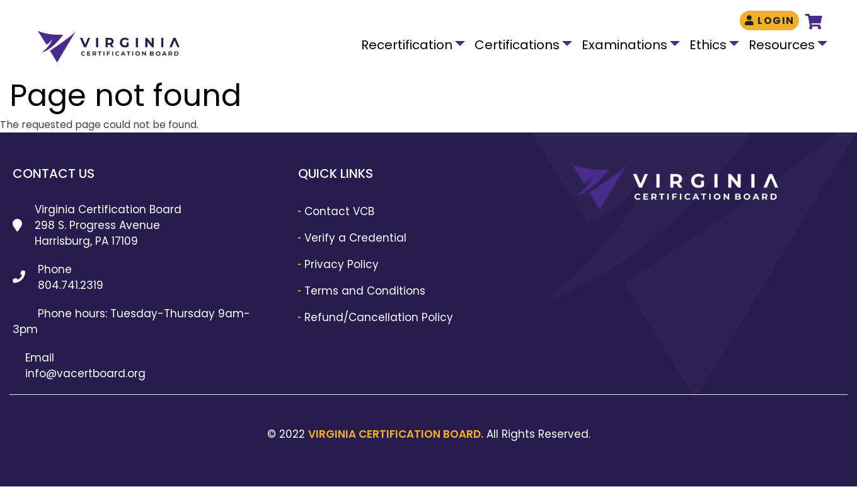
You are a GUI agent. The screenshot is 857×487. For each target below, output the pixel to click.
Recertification (406, 45)
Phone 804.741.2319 (70, 277)
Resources (782, 45)
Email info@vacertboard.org (85, 365)
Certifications (517, 45)
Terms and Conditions (364, 290)
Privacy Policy (341, 264)
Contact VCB (339, 211)
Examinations (624, 45)
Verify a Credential (355, 237)
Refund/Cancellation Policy (378, 317)
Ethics (708, 45)
